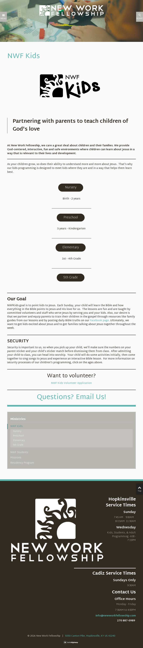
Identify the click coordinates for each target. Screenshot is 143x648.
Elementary (70, 247)
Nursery (70, 187)
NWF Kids (16, 426)
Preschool (70, 218)
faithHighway (71, 642)
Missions (15, 457)
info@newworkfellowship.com (116, 616)
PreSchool (18, 436)
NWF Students (19, 452)
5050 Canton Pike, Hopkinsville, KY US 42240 (90, 636)
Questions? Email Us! (71, 397)
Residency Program (22, 463)
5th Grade (70, 278)
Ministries (18, 419)
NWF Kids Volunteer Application (71, 383)
